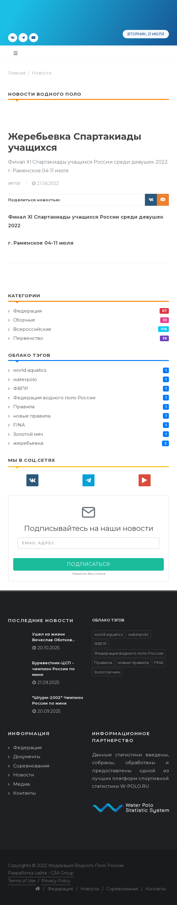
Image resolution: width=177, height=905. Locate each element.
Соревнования (31, 766)
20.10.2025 (48, 647)
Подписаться (88, 564)
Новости (42, 73)
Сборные (24, 320)
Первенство (28, 338)
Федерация (27, 311)
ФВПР (20, 388)
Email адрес (38, 543)
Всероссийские (32, 329)
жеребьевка (28, 443)
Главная (17, 73)
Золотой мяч (28, 434)
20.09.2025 (49, 711)
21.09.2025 (48, 682)
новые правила (31, 416)
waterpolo (25, 379)
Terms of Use (22, 880)
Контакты (24, 793)
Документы (26, 756)
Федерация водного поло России (54, 397)
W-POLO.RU (134, 786)
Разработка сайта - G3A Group (41, 873)
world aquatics (29, 370)
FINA (19, 425)
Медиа (21, 784)
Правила (23, 406)
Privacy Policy (55, 880)
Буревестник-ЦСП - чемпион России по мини (53, 669)
